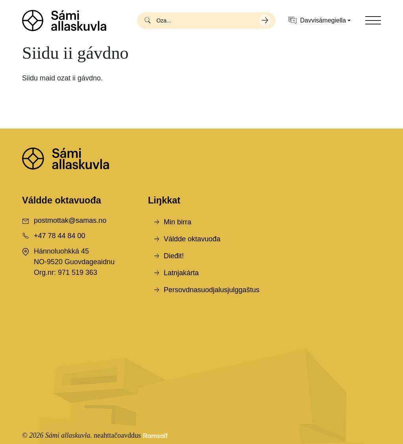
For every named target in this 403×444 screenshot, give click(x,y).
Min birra (177, 222)
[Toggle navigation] (373, 20)
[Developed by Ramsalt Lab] (155, 435)
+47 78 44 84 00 (59, 236)
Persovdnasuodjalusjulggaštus (211, 290)
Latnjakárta (181, 273)
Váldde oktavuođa (192, 239)
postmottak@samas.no (70, 220)
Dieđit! (174, 256)
